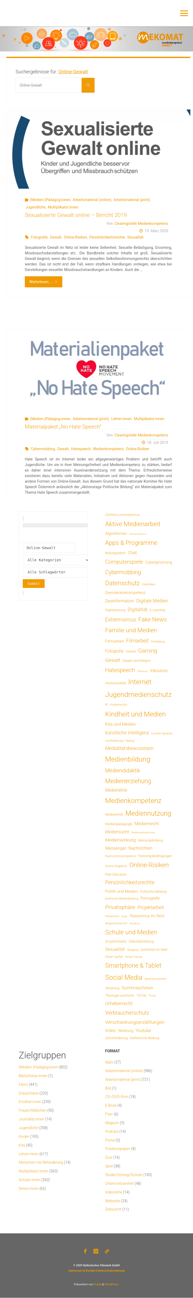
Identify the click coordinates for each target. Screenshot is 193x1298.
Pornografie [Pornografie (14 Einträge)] (150, 898)
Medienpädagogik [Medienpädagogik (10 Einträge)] (118, 824)
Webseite (112, 1201)
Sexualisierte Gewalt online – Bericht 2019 (76, 215)
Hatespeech (81, 449)
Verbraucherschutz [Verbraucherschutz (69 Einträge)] (127, 1013)
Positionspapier (117, 1149)
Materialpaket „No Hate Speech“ (63, 427)
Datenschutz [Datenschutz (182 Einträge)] (122, 583)
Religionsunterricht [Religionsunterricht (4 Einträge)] (116, 923)
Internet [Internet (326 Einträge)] (140, 682)
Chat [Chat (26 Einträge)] (132, 552)
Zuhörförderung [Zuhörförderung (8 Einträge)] (116, 1038)
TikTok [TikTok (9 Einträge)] (141, 995)
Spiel (109, 1166)
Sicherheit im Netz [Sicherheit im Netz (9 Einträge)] (153, 950)
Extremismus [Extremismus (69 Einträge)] (120, 619)
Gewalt (55, 237)
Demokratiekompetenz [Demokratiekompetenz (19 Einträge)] (125, 592)
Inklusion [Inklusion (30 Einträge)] (159, 670)
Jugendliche (36, 207)
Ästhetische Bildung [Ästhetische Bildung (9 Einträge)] (144, 1038)
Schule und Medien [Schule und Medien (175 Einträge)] (131, 932)
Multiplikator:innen (63, 207)
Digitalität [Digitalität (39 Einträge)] (137, 609)
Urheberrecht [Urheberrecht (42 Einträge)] (119, 1003)
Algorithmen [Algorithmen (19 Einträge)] (116, 533)
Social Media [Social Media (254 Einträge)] (123, 977)
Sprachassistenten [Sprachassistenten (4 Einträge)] (155, 978)
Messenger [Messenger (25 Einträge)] (115, 848)
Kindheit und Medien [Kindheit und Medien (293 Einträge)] (135, 714)
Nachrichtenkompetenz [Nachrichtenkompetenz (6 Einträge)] (120, 856)
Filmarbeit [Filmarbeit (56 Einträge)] (137, 641)
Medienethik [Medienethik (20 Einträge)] (116, 790)
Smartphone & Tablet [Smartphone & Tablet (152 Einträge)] (133, 965)
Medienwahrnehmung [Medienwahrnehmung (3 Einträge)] (143, 832)
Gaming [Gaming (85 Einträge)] (147, 651)
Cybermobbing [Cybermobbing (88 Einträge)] (123, 572)
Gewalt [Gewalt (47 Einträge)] (112, 660)
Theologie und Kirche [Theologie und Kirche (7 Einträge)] (119, 995)
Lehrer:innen (121, 419)
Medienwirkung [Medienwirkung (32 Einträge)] (120, 840)
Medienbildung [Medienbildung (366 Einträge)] (127, 759)
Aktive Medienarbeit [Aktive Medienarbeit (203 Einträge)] (132, 524)
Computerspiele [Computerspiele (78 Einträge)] (124, 562)
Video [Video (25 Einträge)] (110, 1030)
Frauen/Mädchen (32, 1110)
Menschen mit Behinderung (41, 1162)
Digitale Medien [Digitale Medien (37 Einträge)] (152, 600)
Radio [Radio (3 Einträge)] (124, 916)
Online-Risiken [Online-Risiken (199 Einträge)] (149, 865)
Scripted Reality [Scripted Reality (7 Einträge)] (115, 941)
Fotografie (39, 237)
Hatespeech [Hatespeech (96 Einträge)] (120, 670)
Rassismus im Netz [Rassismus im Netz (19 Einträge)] (147, 916)
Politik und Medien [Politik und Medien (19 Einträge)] (121, 891)
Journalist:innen (31, 1119)
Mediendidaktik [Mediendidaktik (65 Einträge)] (122, 770)
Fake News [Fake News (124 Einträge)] (152, 619)
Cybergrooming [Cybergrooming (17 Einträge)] (158, 562)
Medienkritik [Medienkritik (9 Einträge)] (114, 814)
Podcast (111, 1131)
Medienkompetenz (108, 449)
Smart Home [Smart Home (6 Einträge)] (133, 957)
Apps (109, 1062)
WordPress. (112, 1284)
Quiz (108, 1157)
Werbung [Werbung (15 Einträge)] (125, 1030)
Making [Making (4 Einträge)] (130, 740)
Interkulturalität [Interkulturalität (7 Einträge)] (115, 683)
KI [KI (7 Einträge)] (106, 704)
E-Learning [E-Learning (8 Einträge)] (157, 610)
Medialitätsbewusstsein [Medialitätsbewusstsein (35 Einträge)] (129, 748)
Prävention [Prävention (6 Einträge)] (112, 916)
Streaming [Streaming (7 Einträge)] (112, 988)
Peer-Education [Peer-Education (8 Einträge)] (116, 874)
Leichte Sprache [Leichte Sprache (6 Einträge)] (162, 733)
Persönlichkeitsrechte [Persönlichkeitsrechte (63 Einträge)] (129, 882)
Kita (22, 1145)
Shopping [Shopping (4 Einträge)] (132, 949)
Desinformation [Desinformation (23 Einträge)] (119, 600)
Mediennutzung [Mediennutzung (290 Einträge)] (148, 813)
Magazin (112, 1123)
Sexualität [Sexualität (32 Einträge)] (115, 949)
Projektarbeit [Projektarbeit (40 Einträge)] (151, 907)
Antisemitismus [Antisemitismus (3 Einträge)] (137, 533)
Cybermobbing (43, 449)
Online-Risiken (75, 237)
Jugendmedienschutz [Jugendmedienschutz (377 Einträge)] (138, 694)
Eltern (23, 1084)
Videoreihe (113, 1192)
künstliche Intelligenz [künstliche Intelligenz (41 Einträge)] (127, 732)
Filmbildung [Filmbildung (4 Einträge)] (158, 641)
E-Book (110, 1105)
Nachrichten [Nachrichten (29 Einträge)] (141, 848)
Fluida (97, 1284)
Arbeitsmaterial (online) (92, 200)
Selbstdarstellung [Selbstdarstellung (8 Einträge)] (141, 941)
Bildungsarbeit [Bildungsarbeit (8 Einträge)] (115, 553)
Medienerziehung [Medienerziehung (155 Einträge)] (128, 781)
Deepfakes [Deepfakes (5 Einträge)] (148, 584)
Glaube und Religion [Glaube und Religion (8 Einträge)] (137, 661)
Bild (108, 1088)
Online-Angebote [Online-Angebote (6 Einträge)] (116, 866)
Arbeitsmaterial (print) (132, 200)
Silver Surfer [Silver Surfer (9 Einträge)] (114, 957)
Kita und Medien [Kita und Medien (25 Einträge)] (120, 724)
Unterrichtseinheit (119, 1183)
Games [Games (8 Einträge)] (131, 651)
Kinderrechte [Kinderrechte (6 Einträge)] (118, 704)
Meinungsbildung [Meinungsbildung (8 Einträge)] (150, 840)
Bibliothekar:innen (33, 1076)
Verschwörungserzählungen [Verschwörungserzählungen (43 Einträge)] (134, 1022)
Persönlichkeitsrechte (107, 237)
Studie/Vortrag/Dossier (123, 1175)
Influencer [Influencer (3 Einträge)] (142, 671)
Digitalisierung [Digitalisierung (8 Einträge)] (115, 610)
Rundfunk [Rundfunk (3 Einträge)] (134, 923)
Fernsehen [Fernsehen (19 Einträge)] (114, 641)
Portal (110, 1140)
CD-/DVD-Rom (116, 1097)
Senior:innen (29, 1188)
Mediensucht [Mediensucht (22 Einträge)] (117, 831)
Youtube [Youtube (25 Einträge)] (143, 1030)
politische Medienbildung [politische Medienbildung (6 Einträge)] (121, 898)
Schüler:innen (29, 1180)
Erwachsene (29, 1093)
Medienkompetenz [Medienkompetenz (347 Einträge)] (133, 801)
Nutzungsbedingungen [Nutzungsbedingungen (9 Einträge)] (155, 856)
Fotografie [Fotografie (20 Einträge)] (114, 651)
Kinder (24, 1136)
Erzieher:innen (30, 1102)
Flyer (109, 1114)
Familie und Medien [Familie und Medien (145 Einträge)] (131, 630)
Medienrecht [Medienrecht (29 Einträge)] (146, 823)
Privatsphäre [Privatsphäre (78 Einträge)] (120, 907)
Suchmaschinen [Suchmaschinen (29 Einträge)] (137, 987)
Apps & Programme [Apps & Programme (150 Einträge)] (131, 542)
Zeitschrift (113, 1209)
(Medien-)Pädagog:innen (50, 200)
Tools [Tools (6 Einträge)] (152, 995)
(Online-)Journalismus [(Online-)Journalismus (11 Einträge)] (122, 514)
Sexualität (135, 237)
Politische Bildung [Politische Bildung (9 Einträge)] (153, 891)
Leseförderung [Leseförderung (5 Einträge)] (114, 741)
